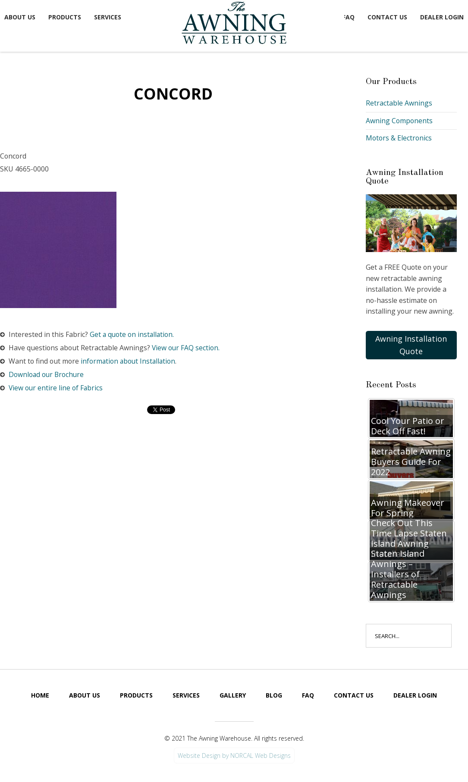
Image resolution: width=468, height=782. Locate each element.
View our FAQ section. (187, 348)
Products (64, 17)
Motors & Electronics (399, 138)
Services (107, 17)
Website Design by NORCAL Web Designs (234, 756)
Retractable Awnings (399, 103)
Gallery (233, 696)
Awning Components (399, 120)
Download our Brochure (48, 375)
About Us (19, 17)
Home (40, 696)
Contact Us (387, 17)
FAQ (348, 17)
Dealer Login (442, 17)
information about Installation (131, 361)
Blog (274, 696)
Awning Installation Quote (411, 345)
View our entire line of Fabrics (57, 388)
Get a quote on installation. (133, 334)
